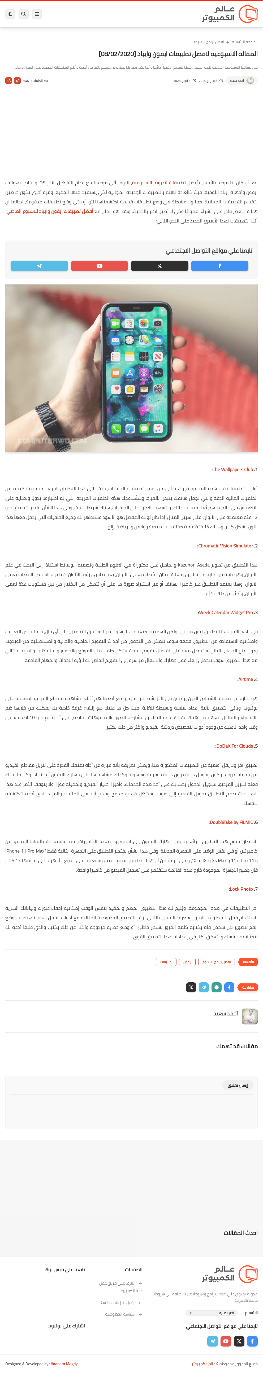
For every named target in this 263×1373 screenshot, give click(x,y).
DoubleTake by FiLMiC (231, 822)
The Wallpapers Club (233, 469)
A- (9, 80)
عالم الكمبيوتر (203, 1364)
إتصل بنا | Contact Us (122, 1302)
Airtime (245, 679)
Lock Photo (241, 889)
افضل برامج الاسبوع (209, 41)
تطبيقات (166, 962)
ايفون (187, 962)
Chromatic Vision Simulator (225, 545)
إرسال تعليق (238, 1085)
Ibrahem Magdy (64, 1364)
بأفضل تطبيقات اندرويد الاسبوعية (166, 182)
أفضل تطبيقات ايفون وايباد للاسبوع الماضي (50, 211)
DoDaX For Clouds (234, 746)
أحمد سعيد (237, 81)
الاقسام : (250, 1313)
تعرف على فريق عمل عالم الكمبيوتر (121, 1287)
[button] (229, 987)
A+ (17, 80)
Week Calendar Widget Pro (226, 612)
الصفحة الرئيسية (245, 41)
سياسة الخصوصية (124, 1314)
